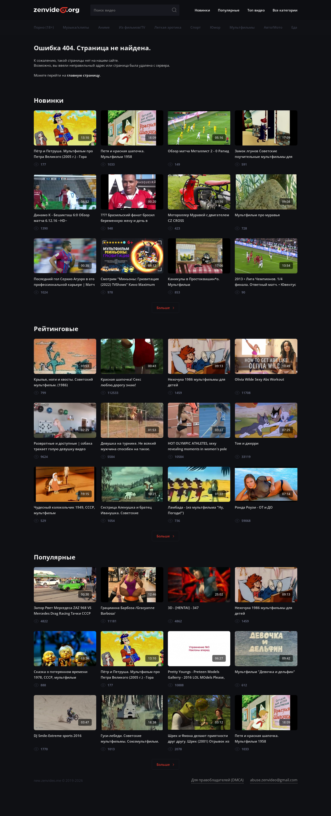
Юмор (215, 27)
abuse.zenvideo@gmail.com (273, 779)
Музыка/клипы (76, 27)
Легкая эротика (167, 27)
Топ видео (256, 10)
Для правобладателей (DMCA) (217, 779)
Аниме (104, 27)
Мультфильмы (242, 27)
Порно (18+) (44, 27)
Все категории (285, 10)
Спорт (195, 27)
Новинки (202, 10)
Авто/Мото (273, 27)
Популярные (229, 10)
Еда (294, 27)
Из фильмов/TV (132, 27)
